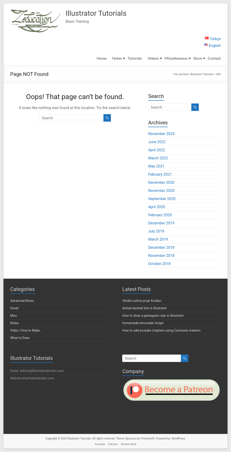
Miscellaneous (176, 58)
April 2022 (156, 150)
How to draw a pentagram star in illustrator (153, 315)
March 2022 (158, 158)
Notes (117, 58)
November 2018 (161, 255)
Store (197, 58)
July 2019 (156, 231)
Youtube (100, 444)
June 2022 (157, 142)
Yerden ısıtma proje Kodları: (142, 301)
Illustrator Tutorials (100, 13)
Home (101, 58)
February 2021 (160, 174)
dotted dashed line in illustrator (144, 308)
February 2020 (160, 215)
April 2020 (156, 207)
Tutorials (135, 58)
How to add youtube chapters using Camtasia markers (161, 330)
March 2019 (158, 239)
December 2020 (161, 182)
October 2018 (159, 264)
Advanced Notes (22, 301)
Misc (13, 315)
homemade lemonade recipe (142, 323)
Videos (153, 58)
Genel (14, 308)
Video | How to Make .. (26, 330)
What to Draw (20, 338)
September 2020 (162, 199)
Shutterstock (128, 444)
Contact (214, 58)
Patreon (113, 444)
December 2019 (161, 223)
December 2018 (161, 247)
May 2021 (156, 166)
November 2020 (161, 190)
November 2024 (161, 134)
